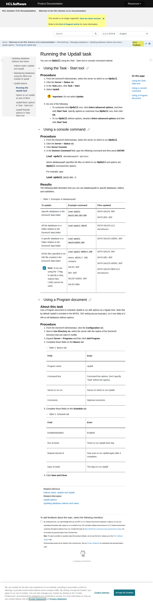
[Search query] (76, 33)
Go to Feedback (136, 43)
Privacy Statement (93, 543)
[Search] (95, 33)
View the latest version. (90, 18)
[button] (10, 58)
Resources (133, 3)
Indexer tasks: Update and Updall (58, 492)
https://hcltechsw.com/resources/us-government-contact (103, 529)
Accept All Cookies (124, 593)
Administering (62, 42)
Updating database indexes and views (105, 42)
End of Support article (69, 24)
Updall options (8, 45)
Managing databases (79, 42)
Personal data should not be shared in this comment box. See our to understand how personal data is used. (83, 544)
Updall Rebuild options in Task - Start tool (23, 113)
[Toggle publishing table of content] (2, 59)
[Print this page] (150, 44)
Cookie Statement (37, 600)
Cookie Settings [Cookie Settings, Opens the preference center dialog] (101, 593)
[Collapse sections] (146, 44)
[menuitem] (62, 10)
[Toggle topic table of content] (150, 59)
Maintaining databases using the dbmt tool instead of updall (24, 76)
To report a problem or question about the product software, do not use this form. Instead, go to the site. (83, 537)
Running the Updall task (26, 45)
